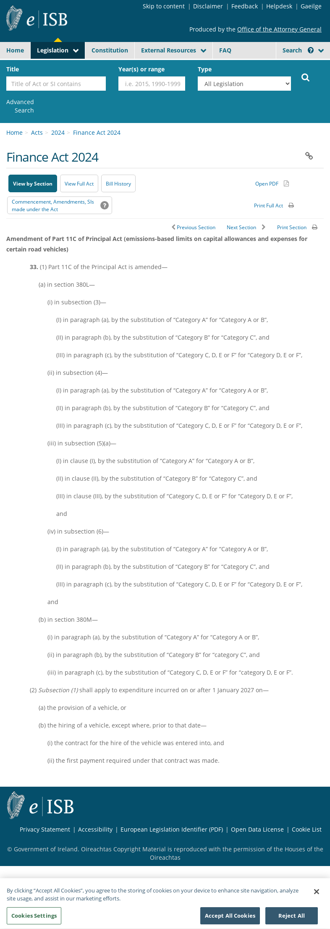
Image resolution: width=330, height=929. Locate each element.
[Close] (316, 896)
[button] (311, 50)
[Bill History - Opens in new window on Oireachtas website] (118, 183)
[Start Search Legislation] (305, 77)
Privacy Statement (45, 829)
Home (15, 50)
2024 (58, 132)
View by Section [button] (32, 183)
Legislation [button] (52, 50)
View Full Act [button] (79, 183)
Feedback (244, 6)
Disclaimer (208, 6)
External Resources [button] (168, 50)
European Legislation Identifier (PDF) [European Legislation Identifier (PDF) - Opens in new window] (171, 829)
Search (298, 50)
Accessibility (95, 829)
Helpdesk (279, 6)
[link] (20, 106)
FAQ (225, 50)
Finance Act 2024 (96, 132)
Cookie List (307, 829)
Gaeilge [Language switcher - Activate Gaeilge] (311, 6)
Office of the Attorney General (279, 29)
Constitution (110, 50)
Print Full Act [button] (268, 205)
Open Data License (257, 829)
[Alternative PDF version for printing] (272, 183)
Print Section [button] (291, 227)
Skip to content (164, 6)
